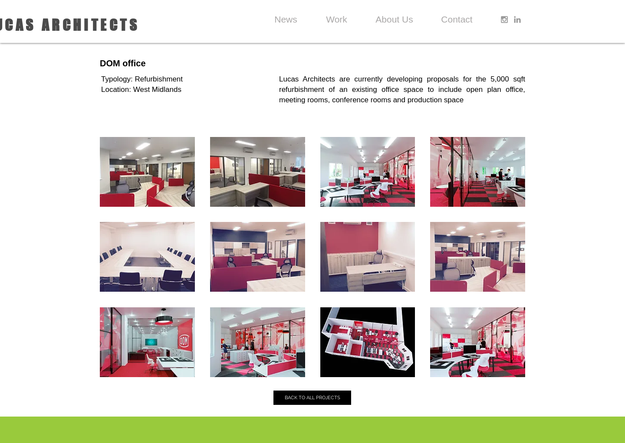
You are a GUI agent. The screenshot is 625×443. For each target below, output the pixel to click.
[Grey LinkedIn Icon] (517, 19)
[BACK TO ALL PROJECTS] (312, 398)
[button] (147, 172)
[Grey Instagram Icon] (504, 19)
